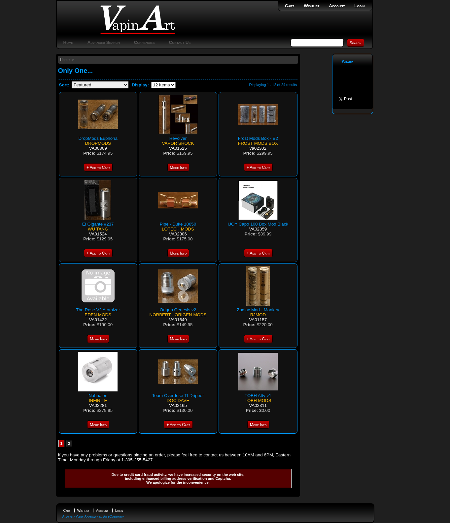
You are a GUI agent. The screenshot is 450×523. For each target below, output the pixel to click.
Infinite (98, 400)
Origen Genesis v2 (178, 309)
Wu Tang (98, 229)
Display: (140, 84)
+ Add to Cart (98, 167)
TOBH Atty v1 (258, 395)
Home (68, 42)
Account (337, 5)
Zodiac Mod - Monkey (258, 309)
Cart (289, 5)
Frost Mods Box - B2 (258, 138)
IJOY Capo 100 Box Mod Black (258, 224)
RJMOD (258, 314)
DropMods (98, 143)
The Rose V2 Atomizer (98, 309)
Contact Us (180, 42)
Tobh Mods (258, 400)
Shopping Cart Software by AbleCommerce (93, 517)
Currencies (144, 42)
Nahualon (97, 395)
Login (359, 5)
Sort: (64, 84)
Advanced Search (103, 42)
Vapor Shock (178, 143)
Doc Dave (178, 400)
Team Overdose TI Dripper (178, 395)
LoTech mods (178, 229)
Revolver (178, 138)
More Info (178, 167)
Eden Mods (98, 314)
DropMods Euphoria (98, 138)
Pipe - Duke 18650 (178, 224)
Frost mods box (258, 143)
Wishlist (311, 5)
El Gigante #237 (98, 224)
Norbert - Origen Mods (178, 314)
